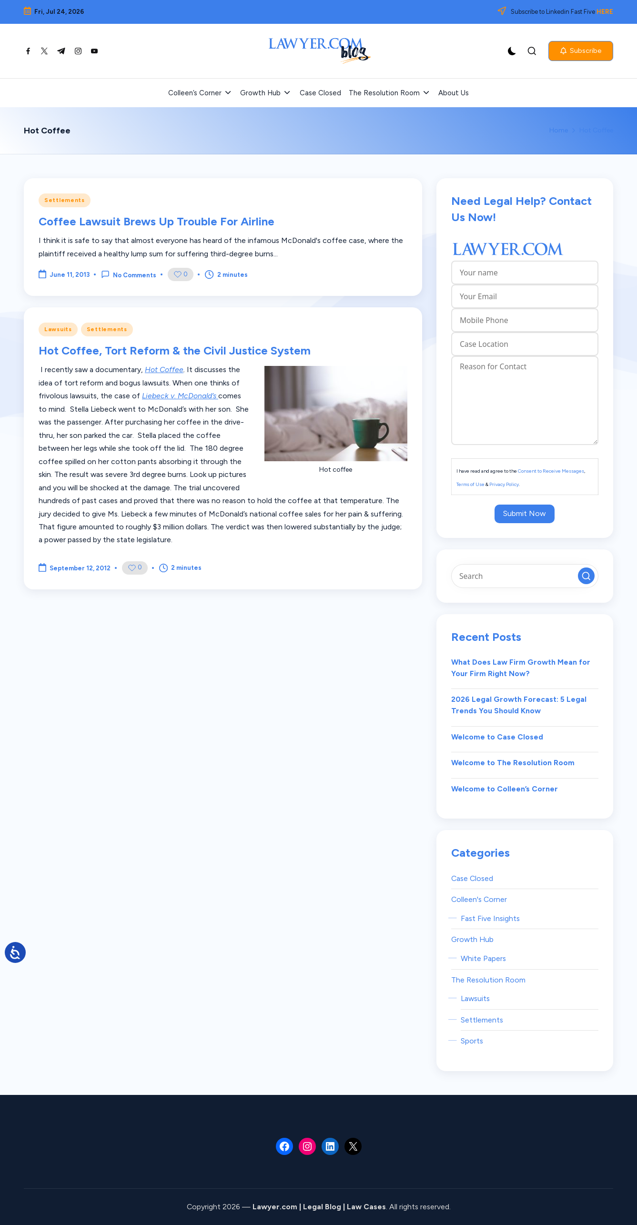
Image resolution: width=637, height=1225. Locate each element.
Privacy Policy (504, 484)
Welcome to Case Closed (497, 736)
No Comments (128, 274)
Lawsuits (58, 329)
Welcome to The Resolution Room (513, 762)
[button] (580, 51)
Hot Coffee (164, 369)
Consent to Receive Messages (551, 471)
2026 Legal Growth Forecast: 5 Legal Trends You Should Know (518, 705)
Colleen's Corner (479, 899)
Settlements (64, 200)
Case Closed (472, 878)
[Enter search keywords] (524, 576)
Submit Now (524, 513)
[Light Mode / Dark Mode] (512, 51)
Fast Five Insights (490, 918)
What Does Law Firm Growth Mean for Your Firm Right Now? (520, 668)
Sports (472, 1040)
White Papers (483, 958)
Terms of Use (470, 484)
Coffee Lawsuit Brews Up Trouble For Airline (156, 221)
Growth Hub (472, 939)
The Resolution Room (488, 979)
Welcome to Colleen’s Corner (504, 788)
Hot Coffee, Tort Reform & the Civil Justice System (175, 350)
